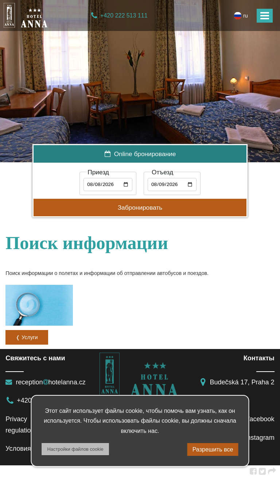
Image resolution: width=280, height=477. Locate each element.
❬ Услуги (27, 337)
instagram (254, 437)
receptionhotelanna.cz (45, 382)
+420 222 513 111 (119, 15)
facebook (256, 419)
